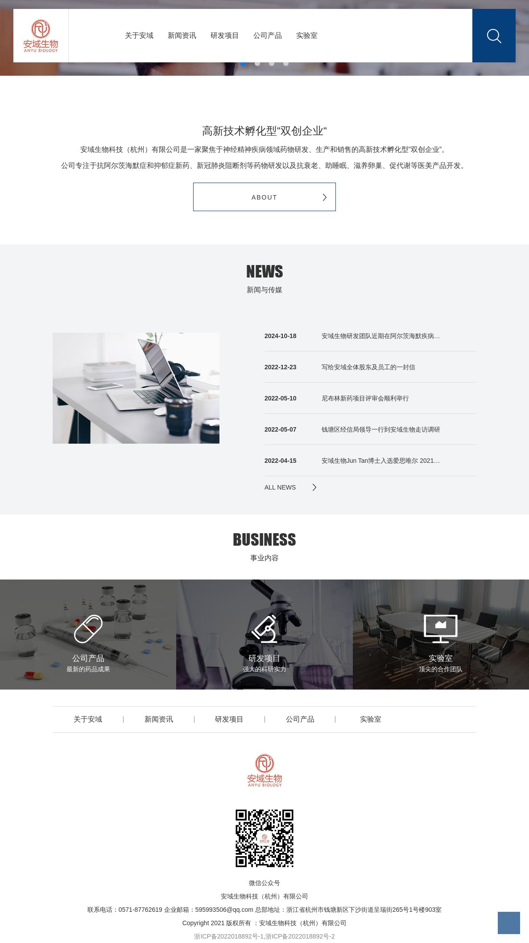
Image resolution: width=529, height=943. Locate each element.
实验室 (307, 35)
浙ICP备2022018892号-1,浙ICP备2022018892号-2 (264, 936)
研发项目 (225, 35)
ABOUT (264, 197)
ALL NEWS (280, 487)
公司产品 (267, 35)
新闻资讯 (182, 35)
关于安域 (139, 35)
